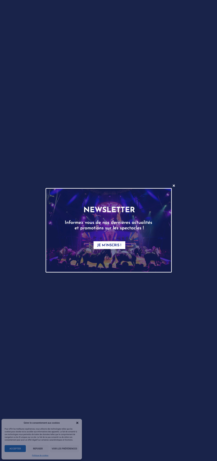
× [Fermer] (174, 185)
